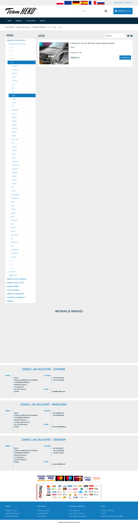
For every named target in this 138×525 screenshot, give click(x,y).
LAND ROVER (15, 195)
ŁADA (13, 217)
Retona (14, 147)
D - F (11, 51)
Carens (14, 66)
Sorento (15, 169)
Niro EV (14, 117)
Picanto (15, 128)
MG (12, 239)
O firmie (103, 513)
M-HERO (13, 257)
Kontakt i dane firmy (107, 511)
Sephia (14, 150)
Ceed (13, 77)
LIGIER (13, 206)
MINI (12, 246)
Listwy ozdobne (13, 290)
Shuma (14, 158)
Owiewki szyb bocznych (16, 40)
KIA (12, 62)
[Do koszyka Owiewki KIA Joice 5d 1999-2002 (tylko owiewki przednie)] (125, 57)
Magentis (15, 110)
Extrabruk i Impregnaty (16, 297)
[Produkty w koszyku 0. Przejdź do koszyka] (123, 11)
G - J (11, 55)
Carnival (15, 70)
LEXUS (13, 202)
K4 (13, 106)
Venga (14, 180)
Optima (14, 125)
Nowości (10, 301)
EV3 (13, 84)
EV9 (13, 92)
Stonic (14, 176)
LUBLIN (13, 213)
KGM (12, 187)
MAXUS (13, 231)
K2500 (14, 99)
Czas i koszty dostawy (76, 513)
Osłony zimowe (13, 286)
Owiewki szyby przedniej (17, 279)
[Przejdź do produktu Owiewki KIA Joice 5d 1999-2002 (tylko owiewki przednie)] (54, 53)
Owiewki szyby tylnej (15, 283)
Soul (13, 154)
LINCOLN (13, 209)
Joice (14, 95)
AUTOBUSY (12, 272)
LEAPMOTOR (15, 198)
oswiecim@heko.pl (58, 464)
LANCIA (13, 191)
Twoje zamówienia (43, 511)
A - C (11, 48)
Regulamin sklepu (11, 511)
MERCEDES (14, 235)
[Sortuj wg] (114, 36)
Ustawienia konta (43, 513)
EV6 (13, 88)
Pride (14, 136)
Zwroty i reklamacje (11, 516)
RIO (13, 143)
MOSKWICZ (14, 253)
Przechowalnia (42, 516)
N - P (11, 261)
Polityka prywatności (12, 513)
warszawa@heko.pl (59, 427)
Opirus (14, 121)
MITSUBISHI (14, 250)
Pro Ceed (15, 139)
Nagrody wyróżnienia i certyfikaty (112, 516)
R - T (11, 264)
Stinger (14, 172)
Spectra (15, 161)
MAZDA (13, 228)
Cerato (14, 73)
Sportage (15, 165)
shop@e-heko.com (58, 391)
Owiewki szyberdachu (15, 294)
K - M (11, 59)
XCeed (14, 183)
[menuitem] (9, 21)
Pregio (14, 132)
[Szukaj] (106, 11)
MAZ (12, 224)
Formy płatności (74, 511)
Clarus (14, 81)
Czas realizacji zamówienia (78, 516)
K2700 (14, 103)
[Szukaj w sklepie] (93, 11)
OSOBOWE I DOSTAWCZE (17, 44)
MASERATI (14, 220)
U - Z (11, 268)
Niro (13, 114)
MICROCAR (14, 242)
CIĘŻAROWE (13, 275)
